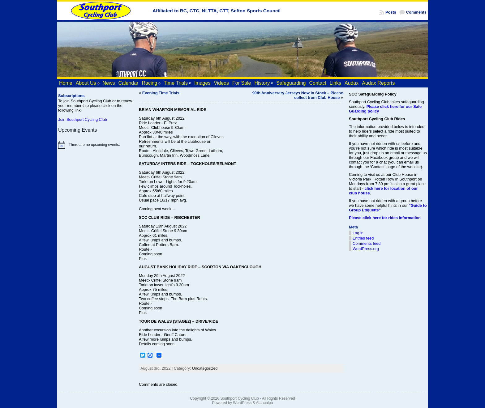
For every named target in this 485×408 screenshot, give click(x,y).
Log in (358, 233)
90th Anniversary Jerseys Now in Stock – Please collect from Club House (297, 95)
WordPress (242, 403)
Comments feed (366, 243)
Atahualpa (264, 403)
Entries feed (363, 238)
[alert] (95, 145)
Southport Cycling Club (239, 398)
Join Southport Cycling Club (82, 119)
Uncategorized (205, 368)
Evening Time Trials (160, 93)
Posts (390, 12)
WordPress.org (366, 248)
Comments (416, 12)
